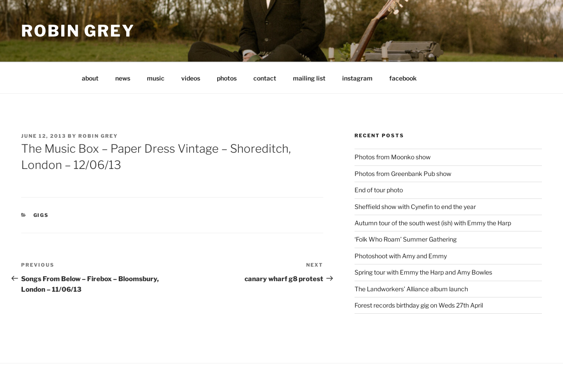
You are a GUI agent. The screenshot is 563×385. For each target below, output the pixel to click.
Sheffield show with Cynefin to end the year (415, 206)
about (90, 78)
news (122, 78)
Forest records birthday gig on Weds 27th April (419, 305)
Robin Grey (78, 30)
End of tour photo (379, 190)
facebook (403, 78)
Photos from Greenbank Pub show (403, 173)
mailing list (309, 78)
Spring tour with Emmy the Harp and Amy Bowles (423, 272)
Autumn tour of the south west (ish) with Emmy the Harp (433, 223)
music (156, 78)
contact (264, 78)
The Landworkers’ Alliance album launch (411, 289)
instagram (357, 78)
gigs (41, 215)
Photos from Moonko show (393, 157)
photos (227, 78)
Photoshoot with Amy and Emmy (401, 256)
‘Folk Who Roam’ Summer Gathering (406, 239)
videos (190, 78)
